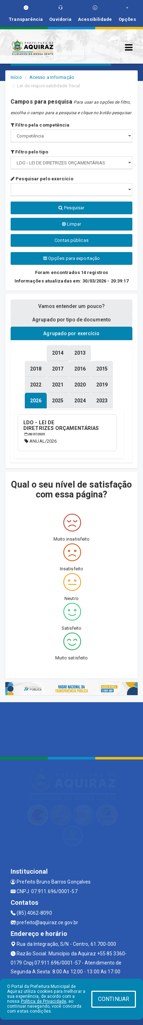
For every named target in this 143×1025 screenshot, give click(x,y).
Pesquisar (71, 207)
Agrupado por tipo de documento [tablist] (71, 319)
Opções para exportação (71, 258)
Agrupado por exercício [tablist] (71, 333)
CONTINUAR (113, 999)
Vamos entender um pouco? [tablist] (71, 306)
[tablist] (36, 400)
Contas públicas (71, 240)
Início (16, 77)
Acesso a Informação (51, 77)
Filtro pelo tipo (29, 152)
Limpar (71, 224)
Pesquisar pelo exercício (42, 178)
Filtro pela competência (40, 125)
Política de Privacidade (43, 1001)
